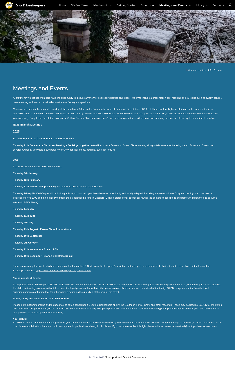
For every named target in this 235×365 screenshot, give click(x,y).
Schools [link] (146, 5)
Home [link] (62, 5)
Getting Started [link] (126, 5)
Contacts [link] (218, 5)
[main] (117, 70)
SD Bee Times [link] (79, 5)
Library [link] (200, 5)
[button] (230, 5)
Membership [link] (100, 5)
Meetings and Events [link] (173, 5)
